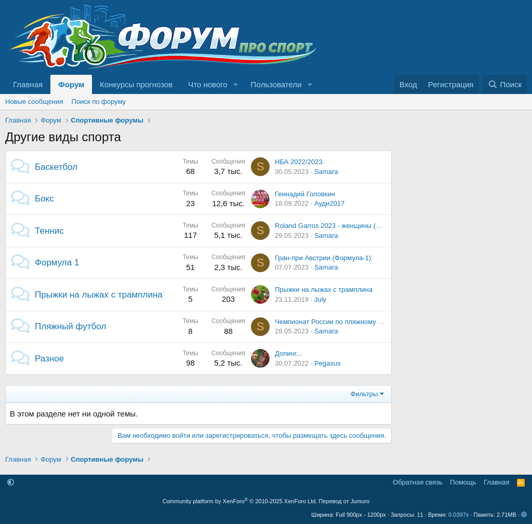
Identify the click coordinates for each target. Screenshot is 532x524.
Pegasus (327, 363)
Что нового (207, 84)
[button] (236, 84)
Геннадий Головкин (305, 194)
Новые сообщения (34, 101)
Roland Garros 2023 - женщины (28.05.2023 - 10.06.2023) (363, 226)
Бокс (44, 199)
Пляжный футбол (70, 326)
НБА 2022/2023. (299, 162)
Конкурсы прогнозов (136, 84)
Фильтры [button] (364, 394)
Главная (28, 84)
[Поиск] (505, 84)
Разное (49, 359)
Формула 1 (57, 262)
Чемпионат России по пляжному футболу (340, 322)
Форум (71, 84)
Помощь (463, 482)
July (320, 299)
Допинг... (288, 353)
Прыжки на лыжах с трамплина (99, 295)
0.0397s (458, 515)
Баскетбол (56, 167)
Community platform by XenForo (240, 501)
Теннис (49, 231)
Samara (326, 172)
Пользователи (276, 84)
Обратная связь (418, 482)
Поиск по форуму (99, 101)
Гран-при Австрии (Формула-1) (323, 258)
